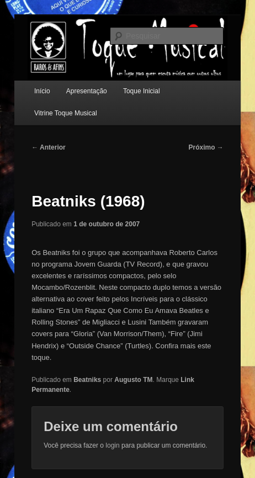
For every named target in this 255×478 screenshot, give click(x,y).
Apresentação (86, 91)
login (112, 445)
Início (42, 91)
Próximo (205, 147)
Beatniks (87, 380)
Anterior (48, 147)
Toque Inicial (141, 91)
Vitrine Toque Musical (65, 113)
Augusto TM (133, 380)
